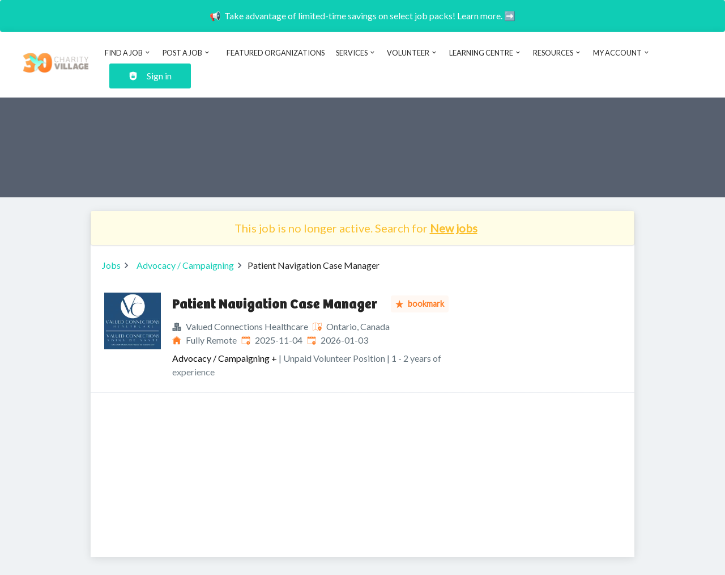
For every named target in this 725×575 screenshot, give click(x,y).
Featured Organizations (276, 52)
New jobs (453, 228)
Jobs (111, 265)
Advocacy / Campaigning (185, 265)
